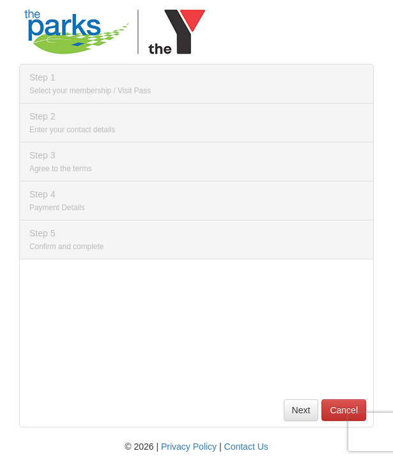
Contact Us (246, 446)
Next (301, 410)
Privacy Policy (189, 446)
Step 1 (90, 83)
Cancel (344, 410)
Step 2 (72, 122)
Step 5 (66, 239)
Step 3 (60, 161)
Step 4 (57, 200)
